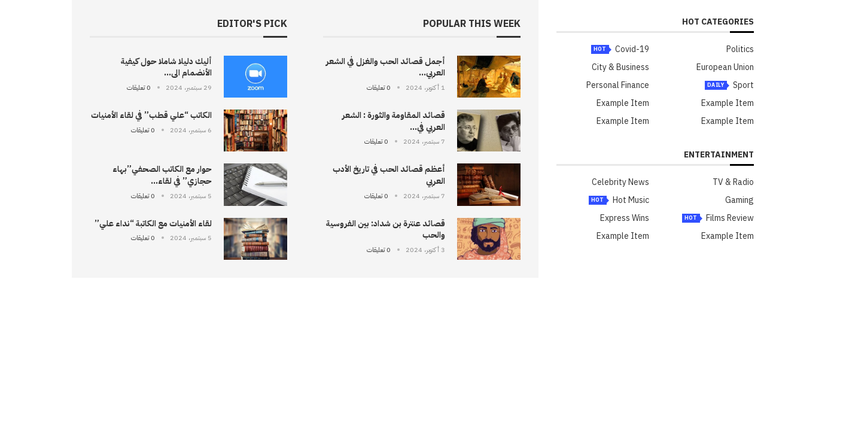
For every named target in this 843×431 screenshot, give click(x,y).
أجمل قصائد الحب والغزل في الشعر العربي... (385, 67)
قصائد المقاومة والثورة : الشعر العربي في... (393, 121)
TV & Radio (733, 182)
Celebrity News (620, 182)
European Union (725, 67)
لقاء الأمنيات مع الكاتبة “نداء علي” (153, 223)
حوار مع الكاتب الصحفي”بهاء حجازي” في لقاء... (162, 175)
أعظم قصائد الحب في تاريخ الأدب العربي (389, 175)
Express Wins (624, 218)
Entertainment (719, 156)
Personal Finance (617, 85)
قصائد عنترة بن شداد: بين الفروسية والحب (385, 229)
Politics (740, 49)
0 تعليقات (379, 88)
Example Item (727, 103)
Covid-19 (632, 49)
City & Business (620, 67)
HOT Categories (718, 23)
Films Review (730, 218)
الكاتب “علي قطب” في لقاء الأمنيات (151, 115)
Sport (743, 85)
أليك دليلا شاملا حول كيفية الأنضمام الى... (166, 67)
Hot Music (631, 200)
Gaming (739, 200)
